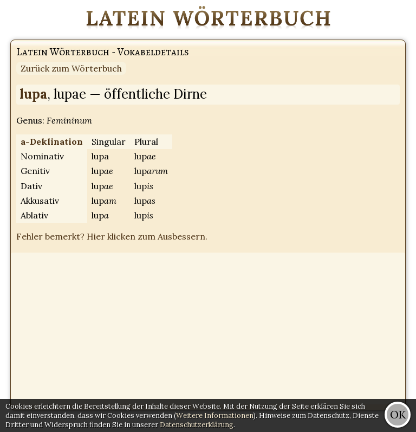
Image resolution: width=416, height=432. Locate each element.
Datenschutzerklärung (196, 424)
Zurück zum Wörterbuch (71, 68)
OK (398, 414)
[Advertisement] (208, 328)
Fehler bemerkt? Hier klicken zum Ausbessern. (111, 236)
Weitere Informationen (214, 415)
